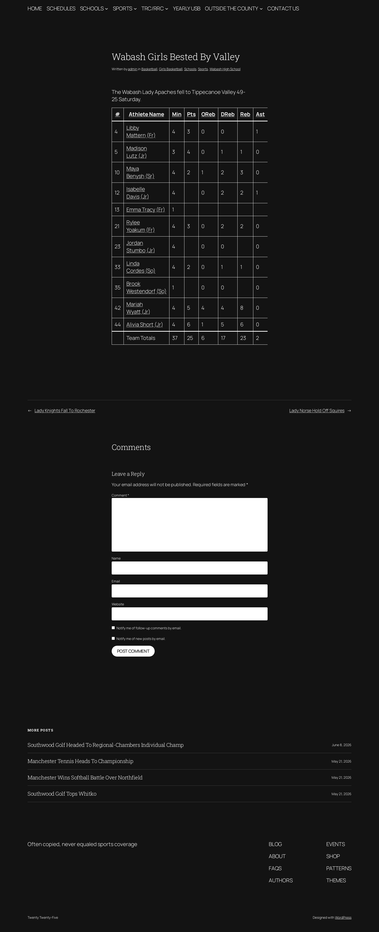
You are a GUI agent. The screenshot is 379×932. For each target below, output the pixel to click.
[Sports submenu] (135, 8)
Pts (191, 114)
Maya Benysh (135, 172)
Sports (122, 8)
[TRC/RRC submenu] (166, 8)
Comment (120, 495)
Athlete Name (146, 114)
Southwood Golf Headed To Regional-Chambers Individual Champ (106, 745)
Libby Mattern (136, 131)
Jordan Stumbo (136, 246)
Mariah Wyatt (134, 308)
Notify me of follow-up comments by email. (149, 628)
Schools (92, 8)
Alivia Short (139, 324)
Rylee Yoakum (135, 226)
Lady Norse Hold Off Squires (316, 410)
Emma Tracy (140, 209)
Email (116, 581)
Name (116, 558)
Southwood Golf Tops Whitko (62, 794)
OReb (208, 114)
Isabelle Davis (135, 192)
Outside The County (231, 8)
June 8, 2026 (341, 745)
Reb (245, 114)
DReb (228, 114)
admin (132, 69)
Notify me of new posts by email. (141, 638)
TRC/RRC (152, 8)
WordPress (343, 917)
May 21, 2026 (341, 761)
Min (177, 114)
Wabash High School (225, 69)
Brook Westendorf (140, 287)
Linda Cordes (135, 267)
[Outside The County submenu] (261, 8)
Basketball (149, 69)
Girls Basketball (170, 69)
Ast (260, 114)
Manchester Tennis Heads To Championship (80, 761)
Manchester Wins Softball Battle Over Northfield (85, 777)
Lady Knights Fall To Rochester (65, 410)
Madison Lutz (136, 152)
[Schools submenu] (106, 8)
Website (118, 604)
